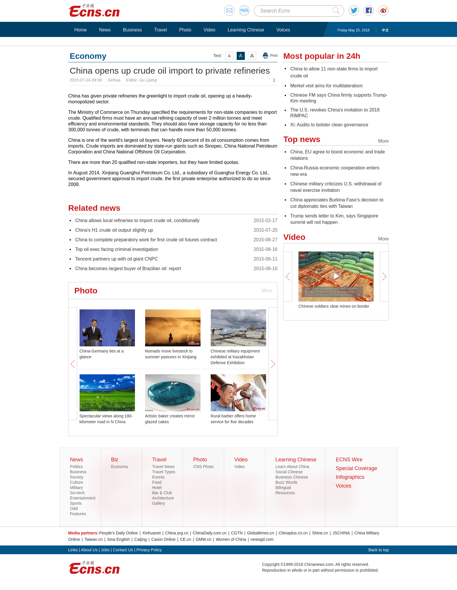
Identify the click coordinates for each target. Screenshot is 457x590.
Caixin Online (163, 539)
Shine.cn (320, 533)
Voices (283, 29)
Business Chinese (291, 477)
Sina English (118, 539)
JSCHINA (341, 533)
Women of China (231, 539)
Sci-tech (77, 492)
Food (156, 482)
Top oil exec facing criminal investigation (116, 249)
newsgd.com (262, 539)
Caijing (140, 539)
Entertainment (82, 498)
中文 (385, 30)
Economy (119, 466)
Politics (76, 466)
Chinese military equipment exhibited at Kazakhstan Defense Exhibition (235, 357)
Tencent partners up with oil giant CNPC (116, 258)
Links (73, 550)
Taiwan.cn (94, 539)
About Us (89, 550)
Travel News (163, 466)
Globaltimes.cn (260, 533)
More (267, 290)
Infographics (350, 477)
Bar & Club (162, 492)
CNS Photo (203, 466)
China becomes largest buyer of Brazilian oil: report (128, 268)
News (105, 29)
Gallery (158, 503)
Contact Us (123, 550)
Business (132, 29)
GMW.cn (203, 539)
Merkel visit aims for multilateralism (326, 85)
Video (209, 29)
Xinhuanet (151, 533)
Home (80, 29)
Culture (76, 482)
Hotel (157, 487)
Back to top (378, 550)
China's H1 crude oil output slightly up (114, 230)
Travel (160, 29)
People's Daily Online (118, 533)
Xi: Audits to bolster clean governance (329, 124)
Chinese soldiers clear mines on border (333, 306)
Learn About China (292, 466)
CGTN (237, 533)
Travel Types (163, 471)
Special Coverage (356, 468)
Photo (185, 29)
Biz (114, 460)
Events (158, 477)
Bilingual (283, 487)
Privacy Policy (149, 550)
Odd (74, 508)
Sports (76, 503)
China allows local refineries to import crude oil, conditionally (137, 220)
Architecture (163, 498)
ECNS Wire (349, 460)
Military (76, 487)
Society (76, 477)
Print (273, 56)
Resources (285, 492)
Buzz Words (286, 482)
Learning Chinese (246, 29)
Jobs (105, 550)
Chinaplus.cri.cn (293, 533)
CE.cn (185, 539)
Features (78, 513)
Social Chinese (289, 471)
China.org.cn (176, 533)
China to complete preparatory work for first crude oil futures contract (146, 239)
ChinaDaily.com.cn (210, 533)
